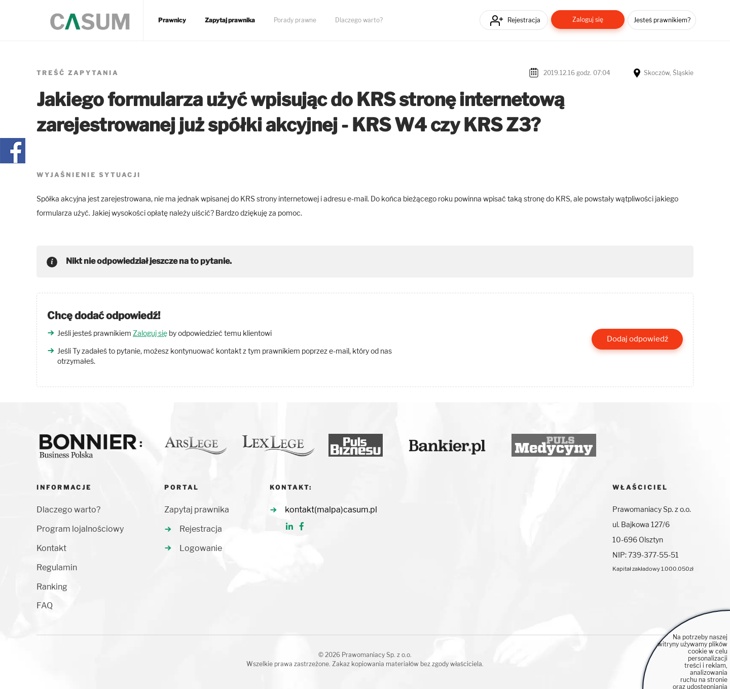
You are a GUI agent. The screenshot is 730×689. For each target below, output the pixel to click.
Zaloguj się (587, 19)
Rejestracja (523, 20)
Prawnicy (172, 20)
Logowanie (200, 548)
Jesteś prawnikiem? (662, 20)
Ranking (51, 587)
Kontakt (51, 548)
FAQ (44, 605)
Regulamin (56, 567)
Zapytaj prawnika (230, 20)
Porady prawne (295, 20)
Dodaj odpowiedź (637, 338)
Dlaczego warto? (359, 20)
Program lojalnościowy (80, 529)
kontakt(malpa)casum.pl (331, 509)
